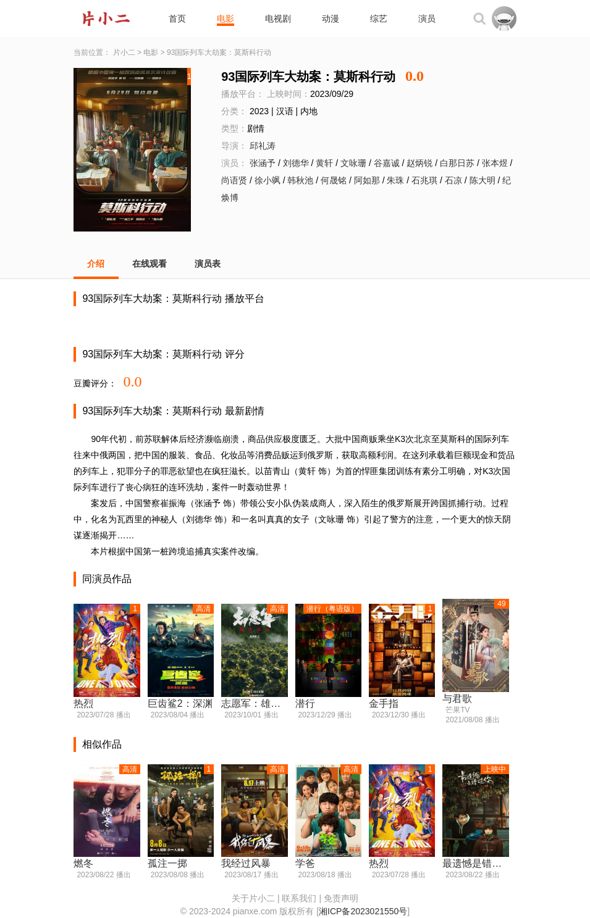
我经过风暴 (246, 863)
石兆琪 (424, 180)
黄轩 (324, 163)
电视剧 (278, 18)
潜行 (305, 703)
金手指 (383, 703)
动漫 (330, 18)
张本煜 (495, 163)
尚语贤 (234, 180)
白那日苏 (457, 163)
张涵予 (263, 163)
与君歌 (457, 698)
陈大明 (482, 180)
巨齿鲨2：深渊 (180, 703)
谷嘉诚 (387, 163)
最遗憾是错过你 (475, 863)
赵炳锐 (419, 163)
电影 (225, 18)
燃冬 (83, 863)
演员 (427, 18)
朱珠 (395, 180)
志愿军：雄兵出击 (254, 703)
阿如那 (367, 180)
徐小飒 (267, 180)
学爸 (305, 863)
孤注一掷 (167, 863)
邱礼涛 (263, 146)
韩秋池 (300, 180)
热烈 (83, 703)
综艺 (378, 18)
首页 (177, 18)
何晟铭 (334, 180)
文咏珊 (353, 163)
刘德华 (296, 163)
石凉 (453, 180)
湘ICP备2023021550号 (363, 911)
